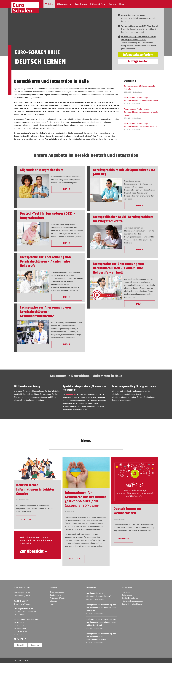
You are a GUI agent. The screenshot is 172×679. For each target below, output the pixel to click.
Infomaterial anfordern (138, 71)
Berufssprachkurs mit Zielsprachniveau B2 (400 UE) (139, 103)
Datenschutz (127, 611)
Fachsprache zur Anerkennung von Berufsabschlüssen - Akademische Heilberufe (141, 115)
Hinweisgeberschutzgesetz (132, 617)
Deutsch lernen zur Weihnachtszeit (128, 527)
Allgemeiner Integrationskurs (41, 186)
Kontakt (20, 661)
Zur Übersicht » (33, 567)
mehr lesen (26, 535)
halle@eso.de (25, 620)
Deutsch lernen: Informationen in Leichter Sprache (35, 505)
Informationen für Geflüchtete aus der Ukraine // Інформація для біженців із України (86, 515)
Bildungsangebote (64, 4)
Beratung (35, 661)
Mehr (66, 205)
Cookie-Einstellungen (130, 614)
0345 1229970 (23, 617)
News (121, 4)
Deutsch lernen (81, 4)
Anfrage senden (138, 77)
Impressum (126, 608)
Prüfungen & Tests (97, 4)
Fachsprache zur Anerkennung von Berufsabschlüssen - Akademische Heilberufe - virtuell (141, 128)
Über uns (112, 4)
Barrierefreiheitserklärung (132, 620)
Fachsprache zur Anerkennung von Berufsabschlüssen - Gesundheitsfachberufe (140, 141)
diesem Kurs (71, 410)
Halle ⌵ (49, 4)
